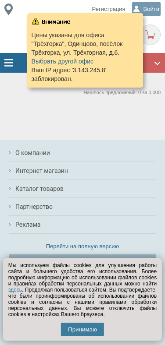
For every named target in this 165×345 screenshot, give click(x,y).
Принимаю (82, 329)
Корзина (150, 35)
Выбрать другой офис (63, 61)
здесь (15, 290)
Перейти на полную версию (82, 246)
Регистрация (109, 9)
